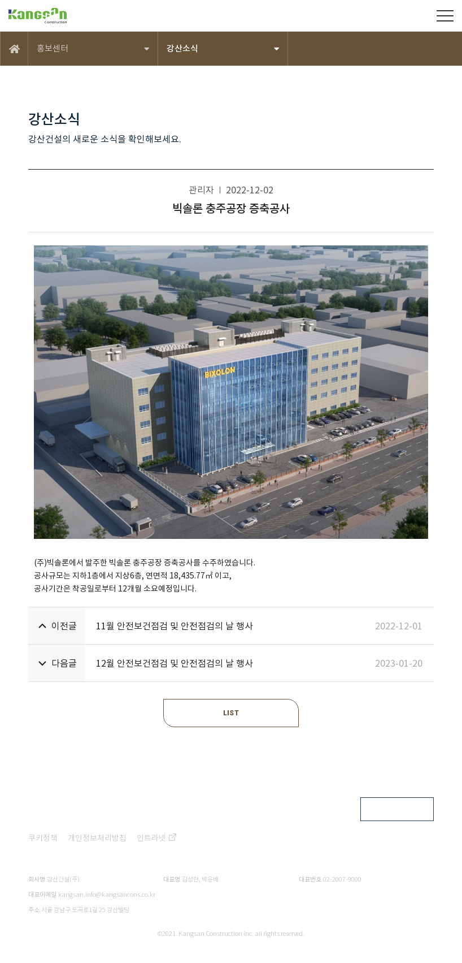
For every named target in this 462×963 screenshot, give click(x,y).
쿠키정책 (43, 838)
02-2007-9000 (342, 879)
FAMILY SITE (388, 809)
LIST (231, 713)
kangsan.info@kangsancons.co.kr (106, 895)
